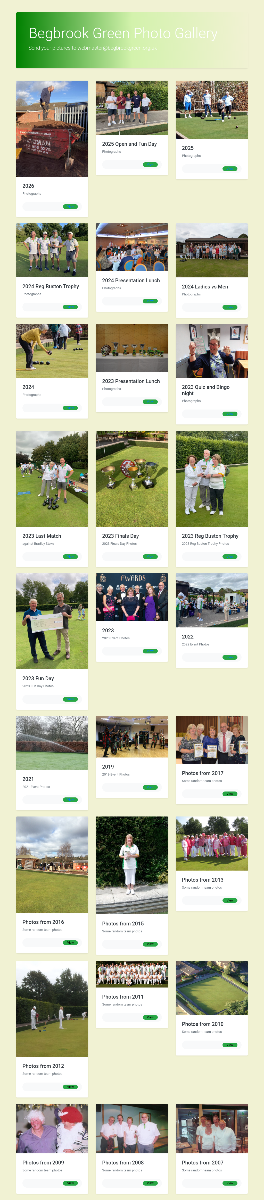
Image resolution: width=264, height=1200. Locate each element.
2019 (108, 767)
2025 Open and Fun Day (129, 144)
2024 (28, 387)
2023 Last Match (41, 536)
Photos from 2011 (123, 997)
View (70, 206)
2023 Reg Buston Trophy (210, 536)
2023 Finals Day (120, 536)
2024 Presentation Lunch (131, 280)
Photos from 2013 (203, 880)
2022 (188, 637)
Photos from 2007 (203, 1163)
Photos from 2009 (43, 1163)
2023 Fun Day (38, 678)
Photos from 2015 (123, 924)
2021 (28, 779)
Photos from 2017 (203, 773)
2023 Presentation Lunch (131, 381)
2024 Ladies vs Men (205, 287)
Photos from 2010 (203, 1024)
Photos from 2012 (43, 1066)
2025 (188, 148)
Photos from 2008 (123, 1163)
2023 (108, 630)
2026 (28, 186)
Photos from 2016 (43, 922)
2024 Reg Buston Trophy (50, 286)
